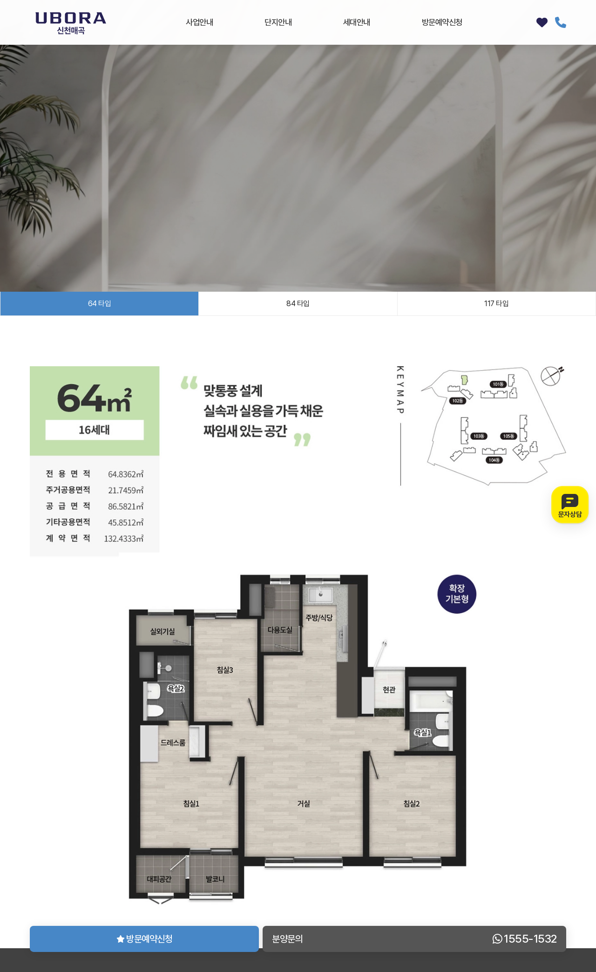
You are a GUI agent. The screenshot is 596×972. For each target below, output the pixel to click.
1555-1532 (560, 22)
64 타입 (99, 303)
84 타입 (298, 303)
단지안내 (277, 22)
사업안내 (199, 22)
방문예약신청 (442, 22)
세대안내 (356, 22)
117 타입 (496, 303)
